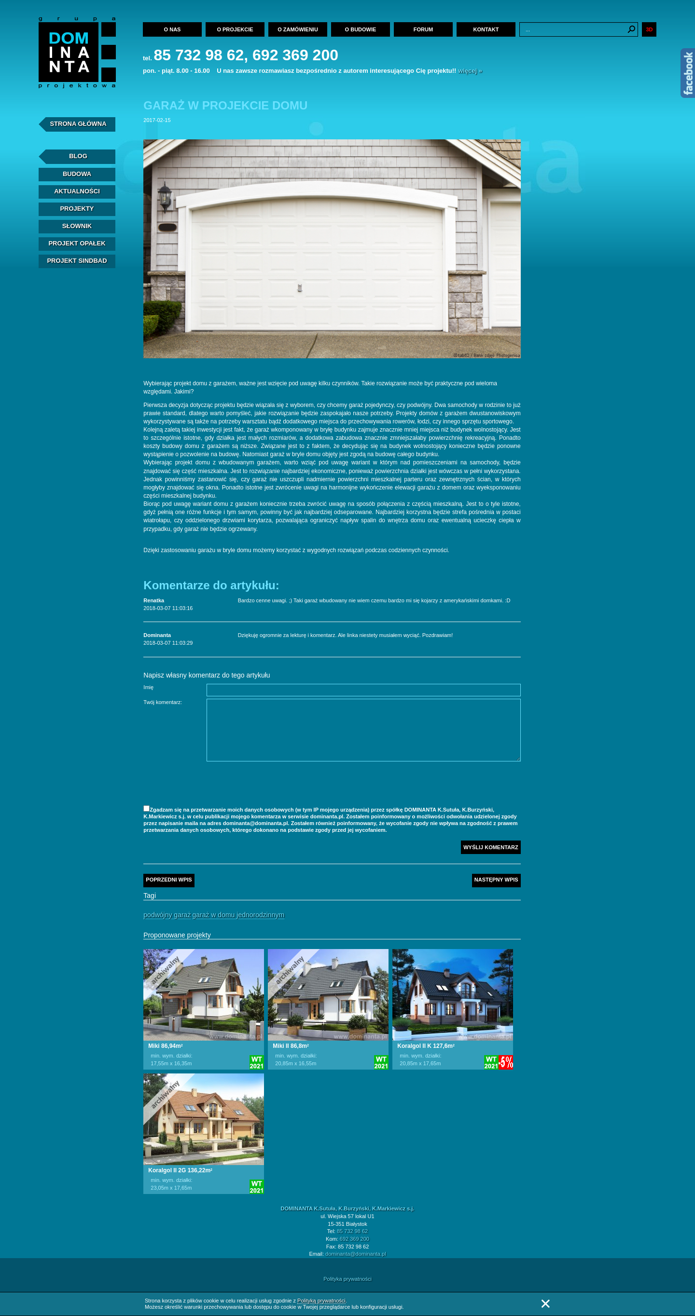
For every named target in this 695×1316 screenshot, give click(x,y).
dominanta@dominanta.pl (355, 1254)
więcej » (470, 70)
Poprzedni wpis (169, 879)
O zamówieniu (298, 29)
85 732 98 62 (352, 1231)
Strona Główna (78, 123)
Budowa (77, 173)
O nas (172, 29)
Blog (78, 156)
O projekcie (235, 29)
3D (649, 29)
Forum (423, 29)
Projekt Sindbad (77, 260)
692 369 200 (354, 1239)
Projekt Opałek (76, 243)
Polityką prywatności (321, 1300)
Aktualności (77, 191)
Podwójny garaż (167, 915)
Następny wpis (496, 879)
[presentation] (280, 784)
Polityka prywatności (347, 1279)
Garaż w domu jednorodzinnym (238, 915)
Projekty (77, 208)
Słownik (77, 226)
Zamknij (545, 1303)
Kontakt (486, 29)
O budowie (360, 29)
